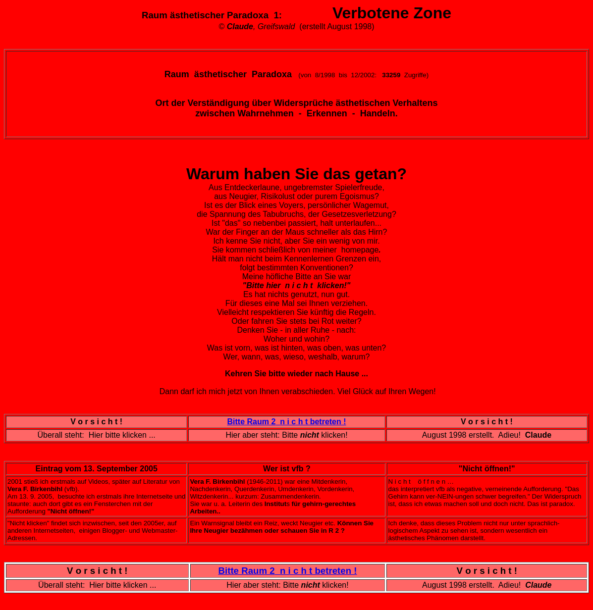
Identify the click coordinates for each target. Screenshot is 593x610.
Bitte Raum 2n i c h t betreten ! (286, 421)
